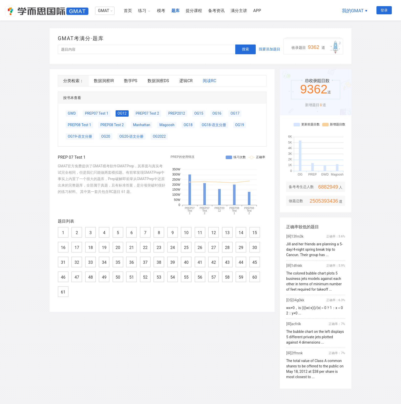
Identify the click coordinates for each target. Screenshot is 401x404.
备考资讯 (216, 10)
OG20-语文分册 (131, 136)
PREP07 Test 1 (96, 113)
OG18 (188, 125)
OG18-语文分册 (214, 125)
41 (200, 262)
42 (213, 262)
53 (159, 277)
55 (186, 277)
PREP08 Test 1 (79, 125)
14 (241, 232)
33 (90, 262)
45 (254, 262)
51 (131, 277)
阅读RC (209, 80)
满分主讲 (239, 10)
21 (131, 247)
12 (213, 232)
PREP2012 (176, 113)
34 (104, 262)
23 (159, 247)
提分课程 (194, 10)
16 (63, 247)
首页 (128, 10)
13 (227, 232)
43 (227, 262)
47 (76, 277)
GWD (72, 113)
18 (90, 247)
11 (200, 232)
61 (63, 292)
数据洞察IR (104, 80)
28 (227, 247)
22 (145, 247)
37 (145, 262)
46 (63, 277)
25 (186, 247)
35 (118, 262)
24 (172, 247)
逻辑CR (186, 80)
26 (200, 247)
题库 (175, 10)
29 (241, 247)
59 (241, 277)
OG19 (239, 125)
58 (227, 277)
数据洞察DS (158, 80)
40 (186, 262)
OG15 (198, 113)
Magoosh (166, 125)
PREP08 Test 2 (112, 125)
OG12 (122, 113)
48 (90, 277)
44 (241, 262)
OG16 (217, 113)
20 (118, 247)
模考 (161, 10)
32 (76, 262)
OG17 (234, 113)
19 (104, 247)
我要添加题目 (269, 49)
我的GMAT (353, 10)
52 (145, 277)
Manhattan (141, 125)
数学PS (130, 80)
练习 (142, 10)
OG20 (105, 136)
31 (63, 262)
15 (254, 232)
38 (159, 262)
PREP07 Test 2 (147, 113)
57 (213, 277)
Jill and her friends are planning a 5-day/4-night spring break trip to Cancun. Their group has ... (314, 249)
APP (257, 10)
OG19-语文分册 (80, 136)
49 (104, 277)
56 (200, 277)
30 (254, 247)
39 (172, 262)
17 (76, 247)
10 (186, 232)
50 (118, 277)
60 (254, 277)
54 (172, 277)
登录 (384, 10)
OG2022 (159, 136)
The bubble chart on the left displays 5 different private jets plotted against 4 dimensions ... (315, 337)
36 (131, 262)
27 (213, 247)
